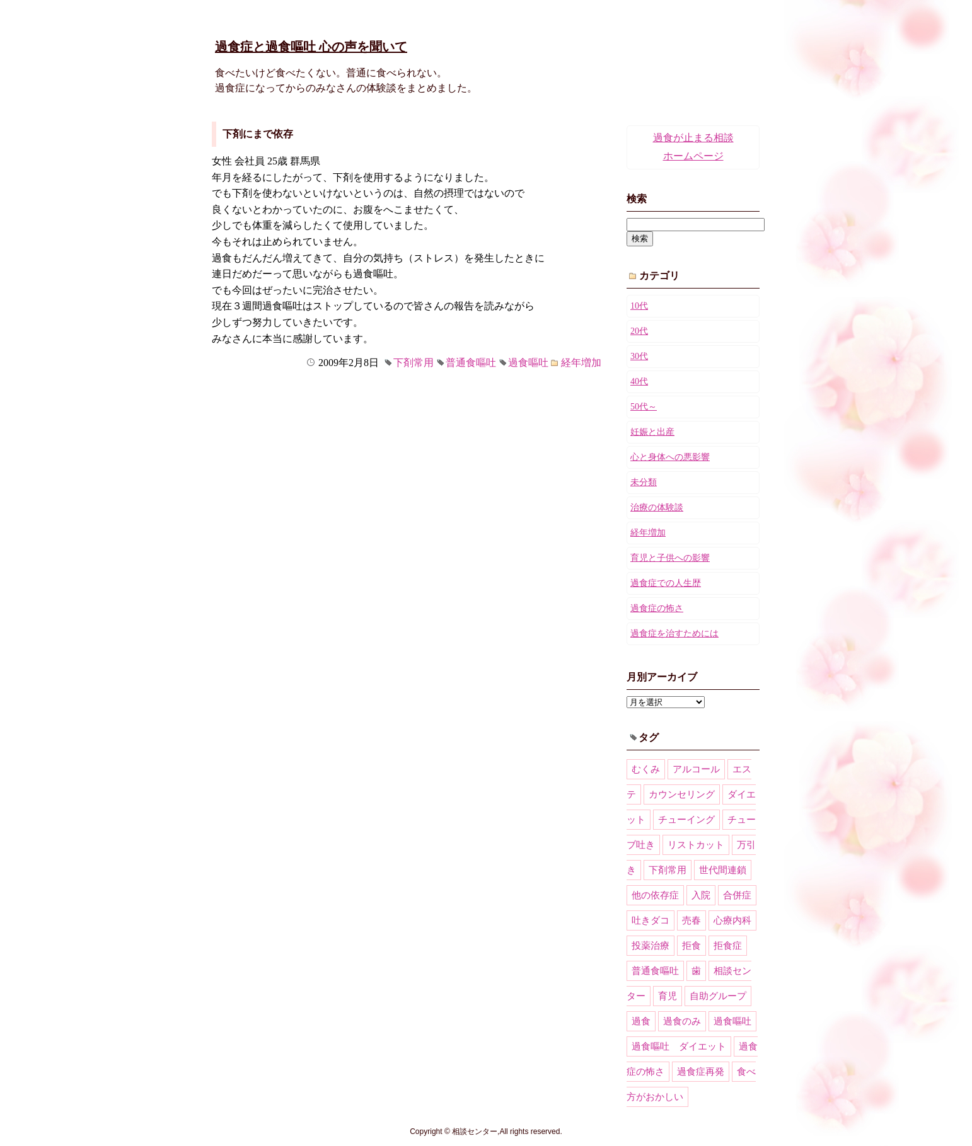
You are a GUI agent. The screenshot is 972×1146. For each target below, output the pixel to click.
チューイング (686, 820)
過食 (641, 1021)
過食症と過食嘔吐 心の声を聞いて (311, 47)
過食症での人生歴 (665, 583)
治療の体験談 (656, 507)
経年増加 (581, 362)
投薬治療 (650, 946)
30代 (639, 356)
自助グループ (718, 996)
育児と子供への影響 (670, 558)
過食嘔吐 (528, 362)
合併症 (737, 895)
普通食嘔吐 (471, 362)
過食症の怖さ (656, 608)
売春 (691, 920)
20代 (639, 331)
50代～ (643, 406)
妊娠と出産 (652, 432)
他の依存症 (655, 895)
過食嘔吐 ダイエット (679, 1046)
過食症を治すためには (674, 633)
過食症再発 (700, 1072)
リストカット (696, 845)
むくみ (646, 769)
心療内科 (732, 920)
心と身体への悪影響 (670, 457)
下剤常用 (413, 362)
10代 (639, 306)
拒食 (691, 946)
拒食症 (728, 946)
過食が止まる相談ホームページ (693, 146)
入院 (700, 895)
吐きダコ (650, 920)
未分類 (643, 482)
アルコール (696, 769)
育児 (667, 996)
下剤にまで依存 (258, 134)
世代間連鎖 (722, 870)
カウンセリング (682, 794)
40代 (639, 381)
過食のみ (682, 1021)
